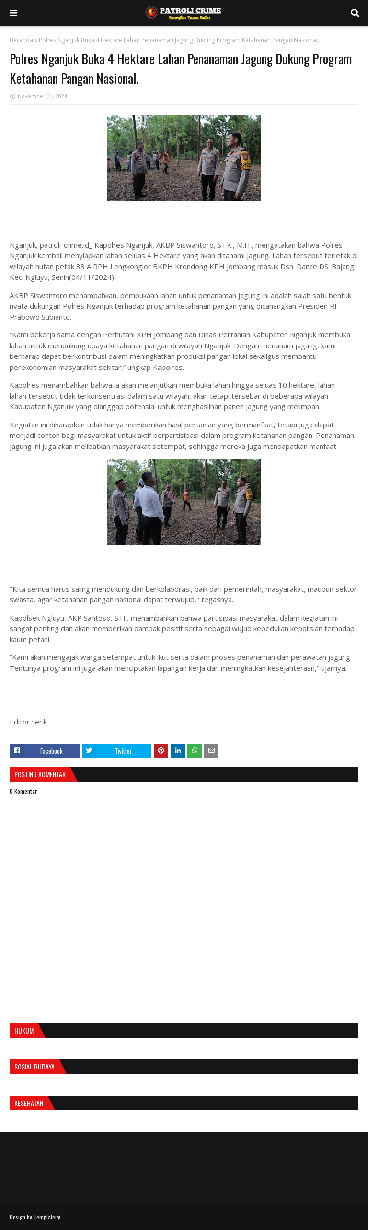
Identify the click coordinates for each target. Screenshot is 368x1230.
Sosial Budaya (34, 1066)
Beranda (21, 40)
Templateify (47, 1217)
